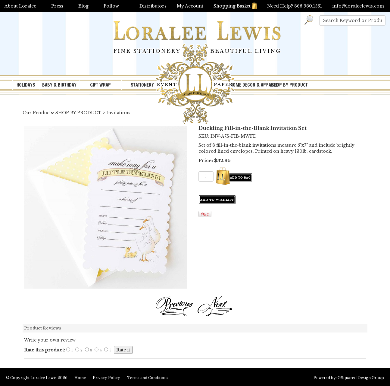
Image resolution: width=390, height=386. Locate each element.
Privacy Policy (106, 377)
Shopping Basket (235, 6)
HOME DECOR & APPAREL (248, 85)
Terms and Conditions (147, 377)
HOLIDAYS (26, 85)
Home (80, 377)
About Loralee (20, 6)
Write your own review (50, 340)
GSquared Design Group (361, 377)
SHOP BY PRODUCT (289, 85)
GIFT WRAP (100, 85)
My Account (190, 6)
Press (57, 6)
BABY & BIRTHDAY (59, 85)
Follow (111, 6)
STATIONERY (142, 85)
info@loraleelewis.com (358, 6)
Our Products (38, 112)
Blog (83, 6)
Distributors (153, 6)
